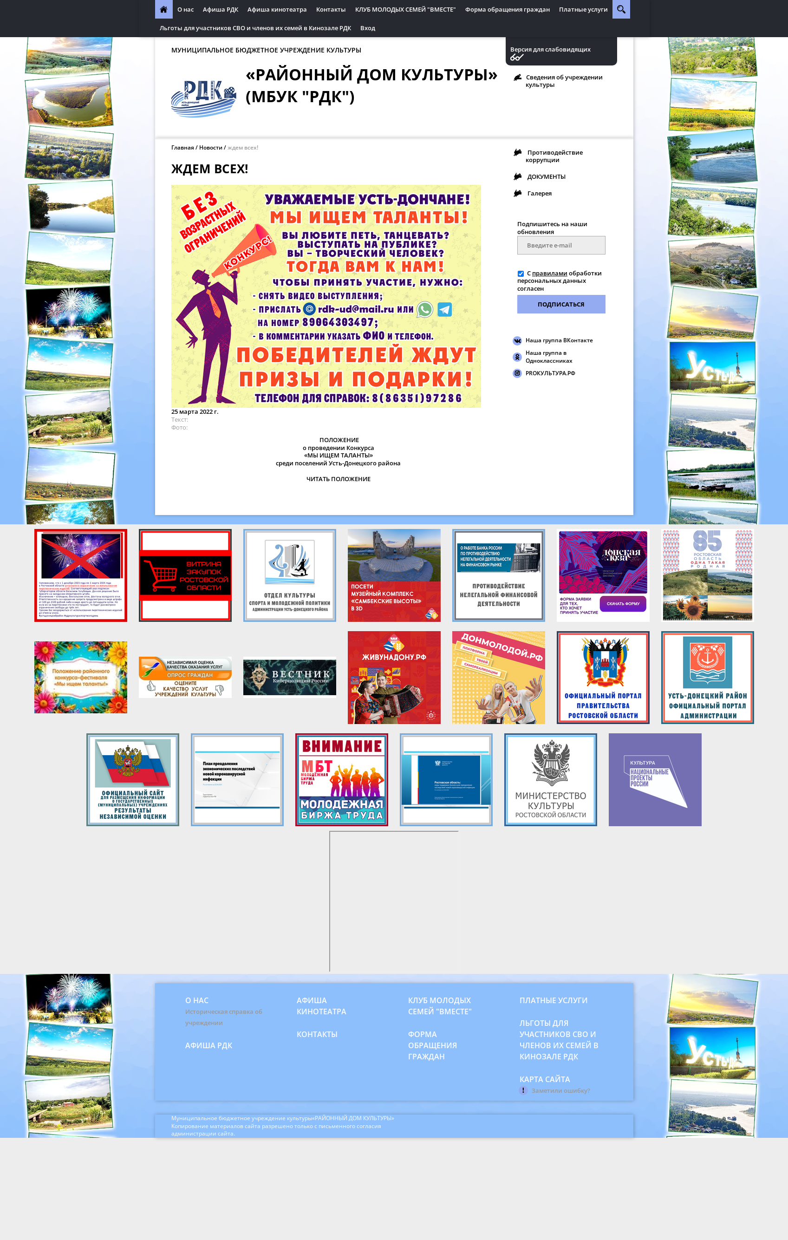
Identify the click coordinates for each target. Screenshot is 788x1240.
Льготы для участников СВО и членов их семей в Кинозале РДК (255, 28)
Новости (210, 147)
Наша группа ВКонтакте (559, 340)
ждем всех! (243, 147)
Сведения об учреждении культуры (564, 81)
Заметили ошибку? (561, 1090)
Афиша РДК (220, 9)
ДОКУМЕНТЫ (547, 176)
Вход (367, 28)
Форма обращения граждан (507, 9)
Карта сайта (545, 1079)
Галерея (540, 193)
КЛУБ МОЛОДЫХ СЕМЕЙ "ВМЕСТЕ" (405, 9)
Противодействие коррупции (554, 156)
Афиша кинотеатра (277, 9)
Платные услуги (583, 9)
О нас (185, 9)
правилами (549, 273)
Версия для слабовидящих (550, 49)
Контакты (331, 9)
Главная (182, 147)
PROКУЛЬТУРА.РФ (550, 373)
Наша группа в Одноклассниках (549, 356)
